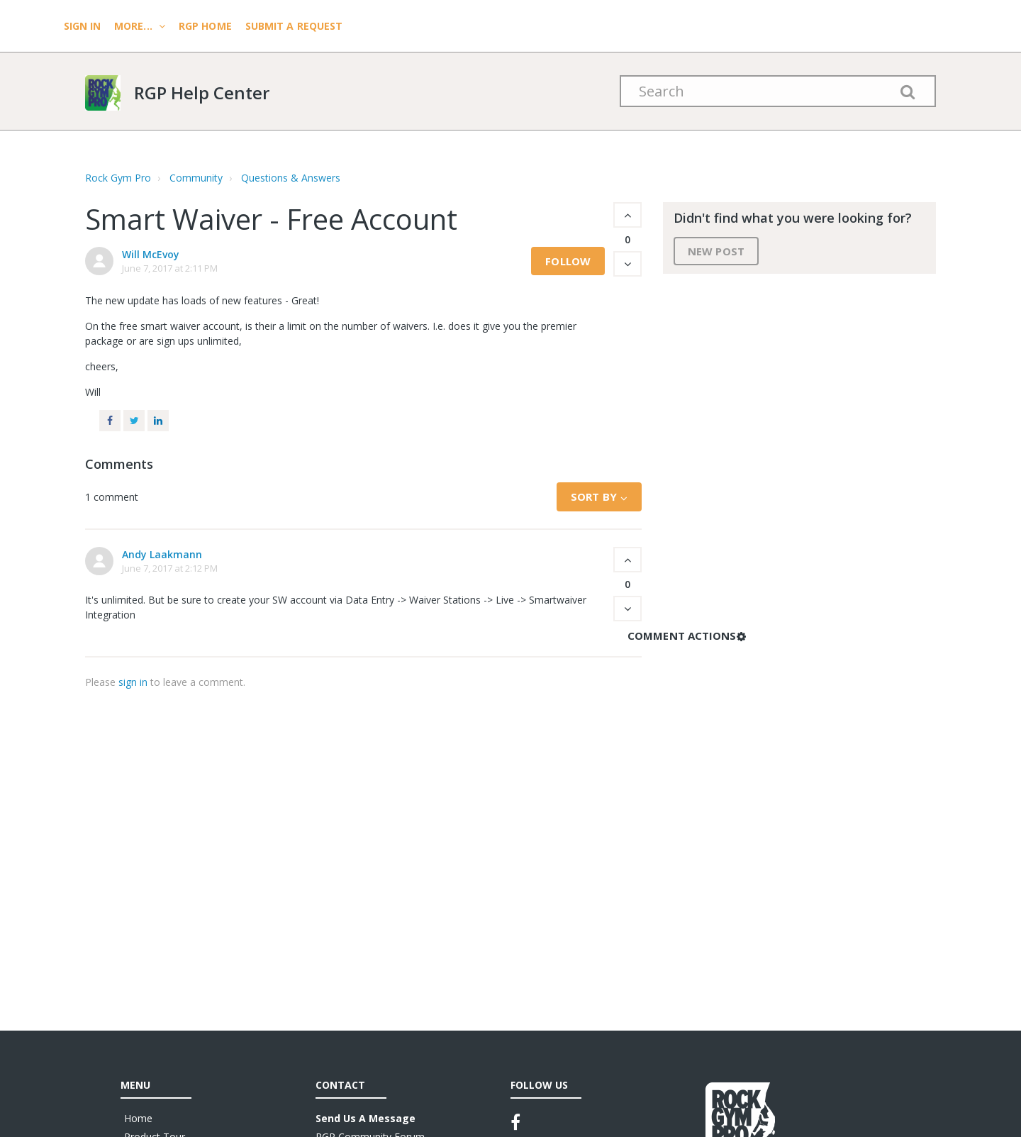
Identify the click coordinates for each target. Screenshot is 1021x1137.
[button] (627, 215)
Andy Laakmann (162, 554)
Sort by (594, 496)
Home (138, 1118)
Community (196, 177)
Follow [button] (568, 261)
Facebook (110, 420)
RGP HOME (205, 26)
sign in (132, 682)
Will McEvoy (150, 254)
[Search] (778, 91)
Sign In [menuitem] (84, 26)
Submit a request (294, 26)
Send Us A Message (365, 1118)
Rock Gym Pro (118, 177)
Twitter (134, 420)
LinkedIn (158, 420)
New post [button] (716, 251)
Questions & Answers (290, 177)
